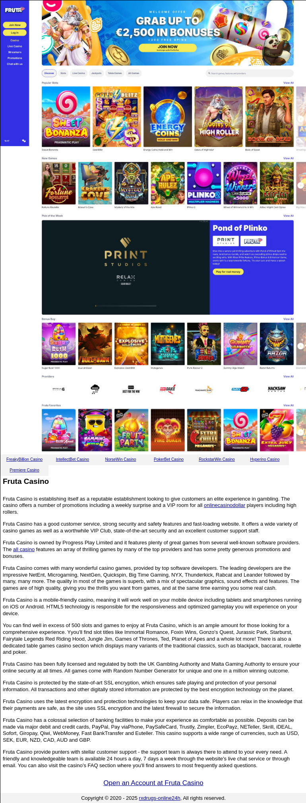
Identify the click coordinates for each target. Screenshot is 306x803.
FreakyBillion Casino (24, 459)
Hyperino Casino (265, 459)
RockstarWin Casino (217, 459)
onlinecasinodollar (224, 505)
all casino (24, 549)
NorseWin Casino (120, 459)
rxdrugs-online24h (159, 798)
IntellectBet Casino (72, 459)
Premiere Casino (24, 470)
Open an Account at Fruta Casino (153, 783)
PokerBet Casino (169, 459)
